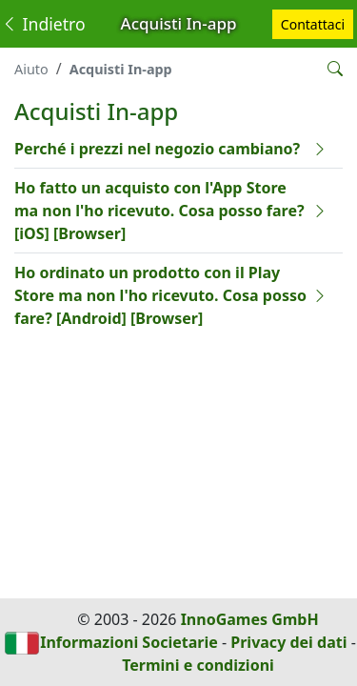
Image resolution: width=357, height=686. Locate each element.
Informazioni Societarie (129, 642)
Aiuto (31, 69)
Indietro (43, 23)
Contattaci (313, 24)
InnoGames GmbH (250, 619)
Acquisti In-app (120, 69)
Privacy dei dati (288, 642)
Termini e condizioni (198, 665)
